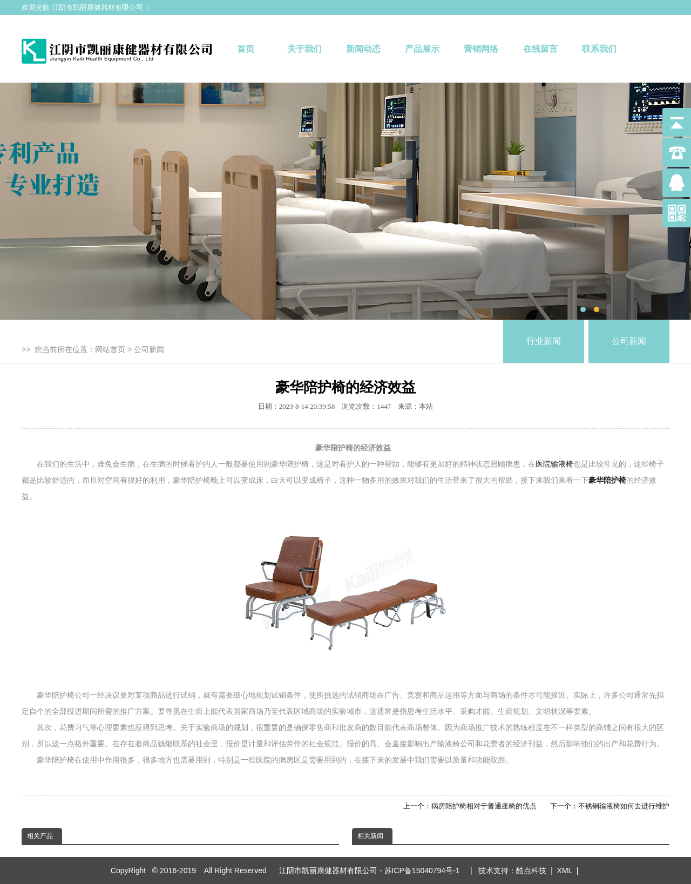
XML (564, 870)
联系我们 (599, 48)
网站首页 (110, 349)
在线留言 (540, 48)
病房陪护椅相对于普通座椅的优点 (484, 806)
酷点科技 (531, 870)
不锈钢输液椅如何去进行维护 (623, 806)
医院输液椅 (554, 464)
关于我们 (304, 48)
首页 (245, 48)
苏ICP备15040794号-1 (424, 870)
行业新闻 (543, 341)
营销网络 (481, 48)
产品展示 (422, 48)
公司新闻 (149, 349)
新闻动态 (363, 48)
